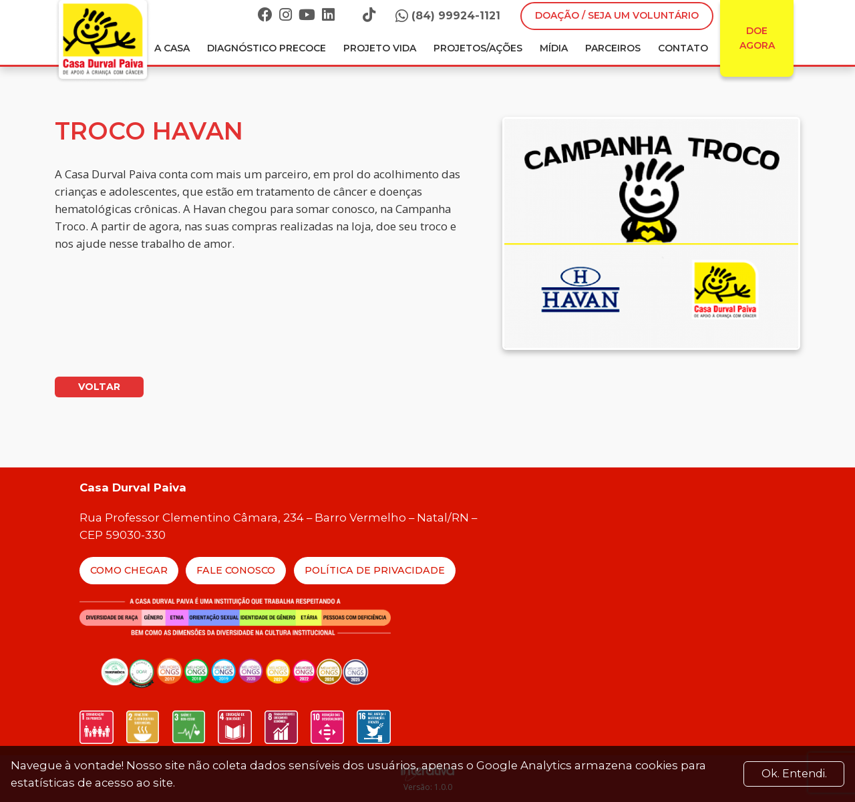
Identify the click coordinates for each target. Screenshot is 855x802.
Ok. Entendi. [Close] (794, 773)
